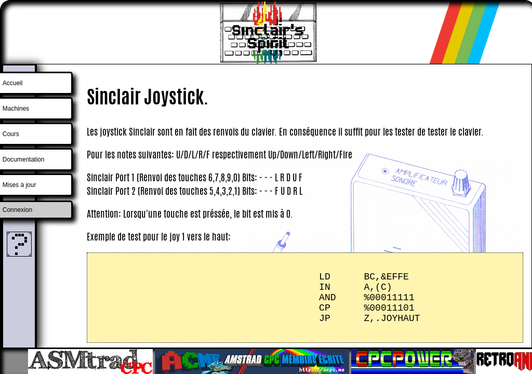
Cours (11, 134)
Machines (16, 108)
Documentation (24, 159)
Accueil (13, 83)
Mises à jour (19, 185)
